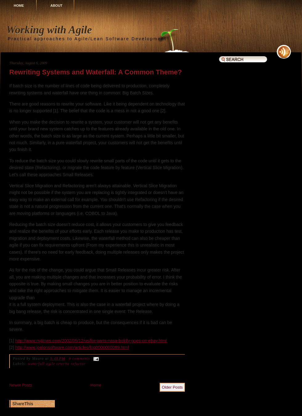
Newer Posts (20, 385)
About (56, 5)
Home (19, 5)
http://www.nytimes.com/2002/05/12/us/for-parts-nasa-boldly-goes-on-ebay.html (91, 340)
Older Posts (172, 387)
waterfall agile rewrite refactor (57, 364)
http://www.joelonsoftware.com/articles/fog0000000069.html (72, 347)
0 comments (79, 358)
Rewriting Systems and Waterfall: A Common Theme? (95, 72)
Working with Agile (49, 30)
